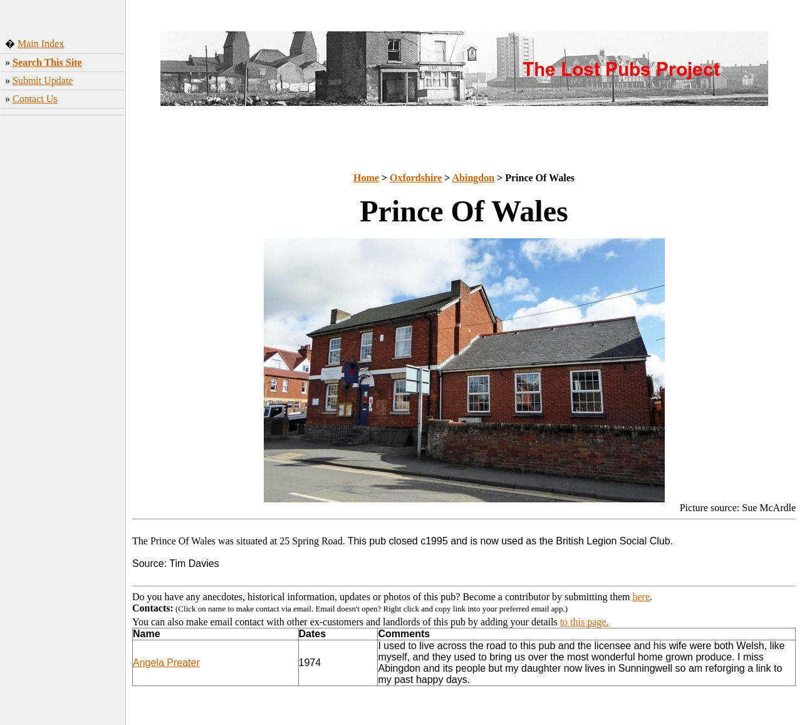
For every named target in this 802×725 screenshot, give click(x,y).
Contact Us (35, 98)
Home (366, 177)
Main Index (41, 43)
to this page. (584, 622)
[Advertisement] (63, 317)
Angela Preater (166, 662)
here (641, 596)
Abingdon (473, 177)
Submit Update (43, 80)
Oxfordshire (416, 177)
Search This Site (47, 62)
